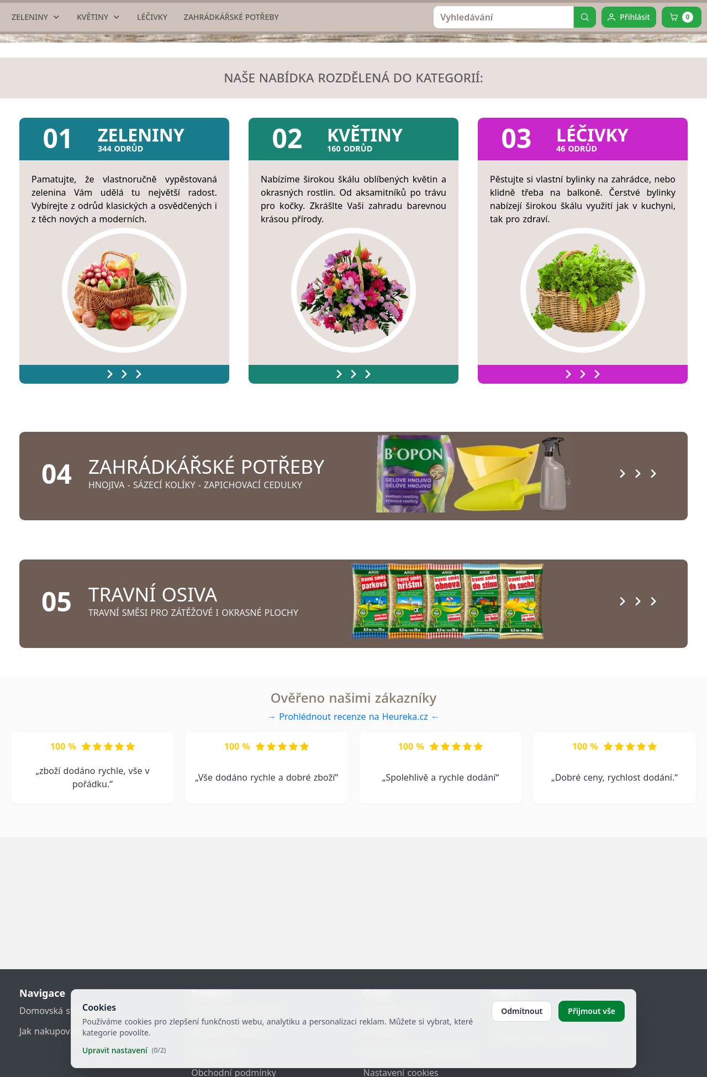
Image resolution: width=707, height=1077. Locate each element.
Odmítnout (521, 1011)
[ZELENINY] (36, 116)
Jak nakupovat (48, 1031)
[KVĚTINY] (98, 116)
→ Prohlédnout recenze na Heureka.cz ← (353, 829)
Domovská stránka (58, 1011)
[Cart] (681, 116)
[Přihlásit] (629, 116)
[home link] (357, 41)
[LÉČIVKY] (152, 116)
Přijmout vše (591, 1011)
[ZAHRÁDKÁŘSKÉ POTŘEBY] (231, 116)
